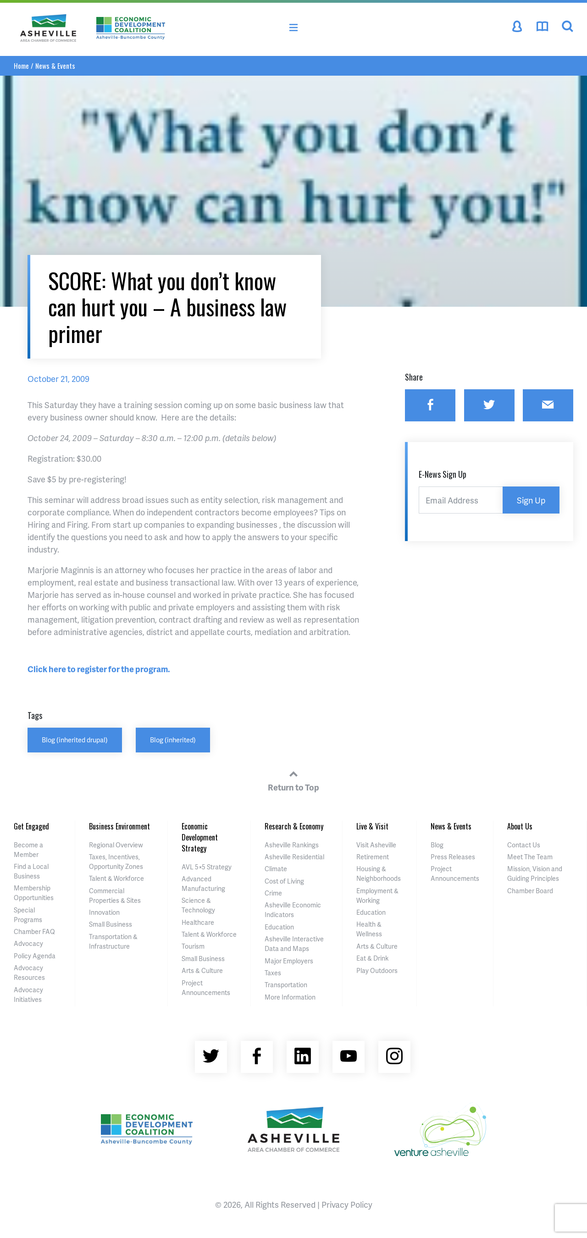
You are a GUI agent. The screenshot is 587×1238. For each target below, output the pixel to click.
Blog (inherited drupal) (75, 739)
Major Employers (289, 960)
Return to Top (293, 779)
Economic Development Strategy (200, 837)
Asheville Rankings (292, 844)
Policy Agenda (34, 955)
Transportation (286, 984)
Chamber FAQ (34, 931)
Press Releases (453, 856)
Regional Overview (116, 844)
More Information (290, 997)
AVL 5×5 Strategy (207, 866)
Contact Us (523, 844)
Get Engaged (31, 826)
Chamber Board (530, 890)
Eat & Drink (372, 958)
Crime (273, 893)
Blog (437, 844)
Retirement (372, 856)
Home (21, 66)
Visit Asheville (376, 844)
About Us (519, 826)
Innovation (104, 912)
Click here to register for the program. (99, 668)
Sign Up (531, 500)
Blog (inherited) (173, 739)
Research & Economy (294, 826)
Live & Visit (372, 826)
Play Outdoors (377, 970)
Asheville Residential (294, 856)
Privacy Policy (346, 1204)
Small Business (110, 924)
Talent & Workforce (116, 878)
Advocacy (28, 943)
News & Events (55, 66)
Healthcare (198, 922)
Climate (276, 868)
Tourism (193, 946)
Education (279, 927)
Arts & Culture (202, 970)
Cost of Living (284, 881)
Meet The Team (530, 856)
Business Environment (119, 826)
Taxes (273, 972)
